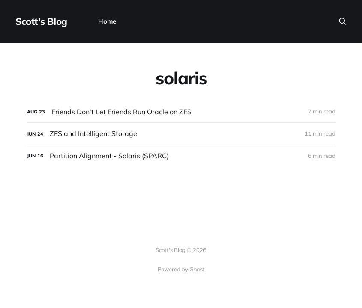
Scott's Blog (41, 21)
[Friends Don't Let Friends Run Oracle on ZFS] (181, 112)
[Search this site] (342, 21)
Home (107, 21)
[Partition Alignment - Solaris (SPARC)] (181, 156)
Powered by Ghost (181, 269)
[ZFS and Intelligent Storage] (181, 134)
